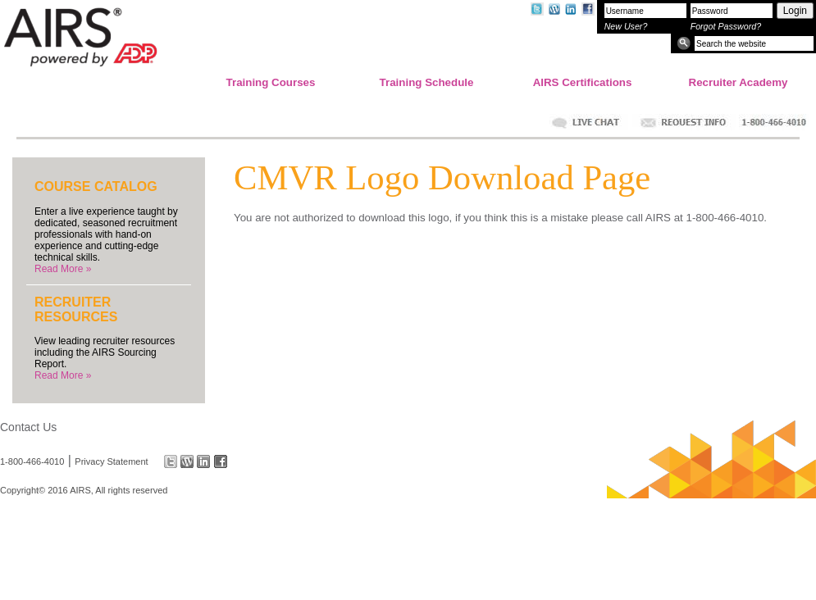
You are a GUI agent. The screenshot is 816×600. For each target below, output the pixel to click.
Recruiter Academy (738, 82)
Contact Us (28, 427)
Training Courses (271, 82)
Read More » (62, 269)
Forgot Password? (726, 26)
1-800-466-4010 (32, 461)
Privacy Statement (111, 461)
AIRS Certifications (582, 82)
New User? (626, 26)
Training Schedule (427, 82)
